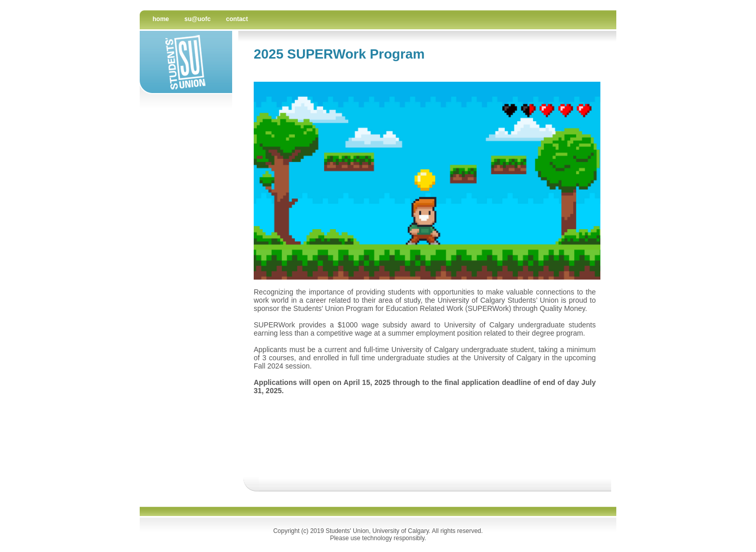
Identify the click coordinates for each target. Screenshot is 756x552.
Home (161, 19)
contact (237, 19)
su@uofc (197, 19)
